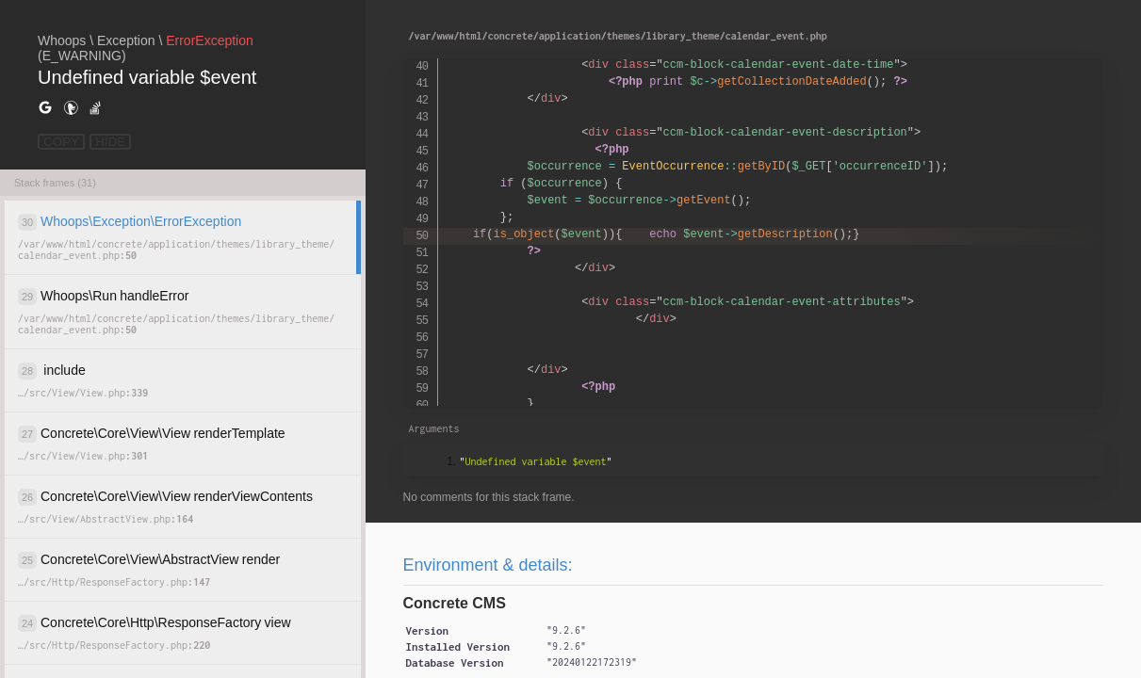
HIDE (110, 142)
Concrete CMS (454, 603)
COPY (61, 142)
